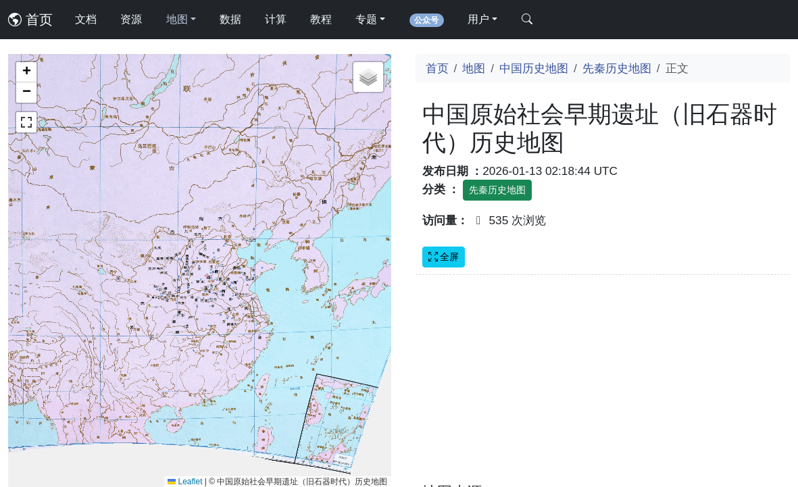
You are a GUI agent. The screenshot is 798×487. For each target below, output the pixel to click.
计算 (275, 19)
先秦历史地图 (616, 68)
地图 (473, 68)
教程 (321, 19)
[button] (26, 72)
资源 (131, 19)
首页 (30, 19)
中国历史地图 (533, 68)
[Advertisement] (603, 387)
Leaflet (185, 481)
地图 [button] (177, 19)
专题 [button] (366, 19)
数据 (230, 19)
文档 (86, 19)
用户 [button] (478, 19)
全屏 (443, 256)
